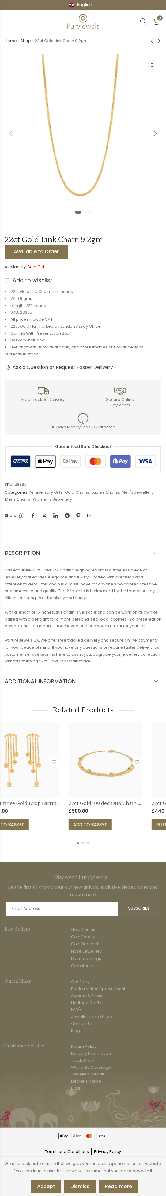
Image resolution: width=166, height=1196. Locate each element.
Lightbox (150, 65)
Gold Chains (77, 492)
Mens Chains (17, 499)
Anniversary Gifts (45, 492)
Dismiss (79, 1186)
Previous (11, 134)
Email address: (62, 909)
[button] (78, 843)
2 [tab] (84, 212)
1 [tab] (78, 212)
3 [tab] (90, 212)
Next (155, 134)
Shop (26, 41)
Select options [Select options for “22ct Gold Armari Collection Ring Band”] (100, 825)
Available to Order (36, 251)
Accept (46, 1186)
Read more (118, 1186)
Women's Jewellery (52, 499)
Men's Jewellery (137, 492)
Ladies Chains (105, 492)
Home (11, 41)
